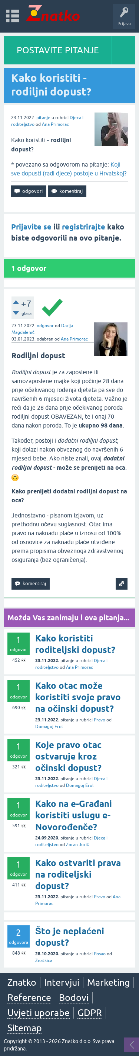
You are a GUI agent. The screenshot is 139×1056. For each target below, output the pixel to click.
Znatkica (43, 960)
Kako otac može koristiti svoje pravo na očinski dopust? (78, 697)
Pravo (99, 720)
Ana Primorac (55, 124)
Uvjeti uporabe (38, 1013)
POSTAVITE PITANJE (58, 50)
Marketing (108, 982)
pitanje (43, 117)
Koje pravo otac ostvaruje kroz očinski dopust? (68, 756)
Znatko (21, 982)
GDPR (89, 1013)
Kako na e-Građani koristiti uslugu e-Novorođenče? (73, 815)
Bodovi (74, 997)
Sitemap (24, 1028)
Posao (100, 953)
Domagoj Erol (49, 726)
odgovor (45, 325)
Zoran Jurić (77, 844)
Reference (29, 997)
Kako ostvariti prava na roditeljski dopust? (78, 874)
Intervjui (61, 982)
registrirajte (83, 226)
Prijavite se (31, 226)
